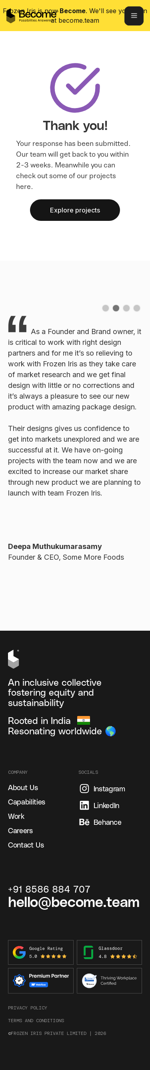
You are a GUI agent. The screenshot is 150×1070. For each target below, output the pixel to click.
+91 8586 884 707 (49, 889)
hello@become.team (74, 901)
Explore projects (75, 210)
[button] (105, 308)
